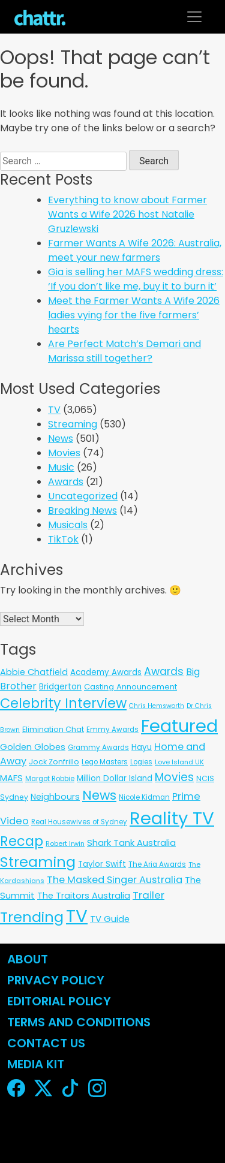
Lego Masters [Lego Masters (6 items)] (105, 762)
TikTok (63, 539)
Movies (64, 453)
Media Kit (35, 1064)
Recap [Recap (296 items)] (21, 841)
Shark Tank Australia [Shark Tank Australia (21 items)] (131, 842)
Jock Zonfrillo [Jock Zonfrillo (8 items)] (54, 762)
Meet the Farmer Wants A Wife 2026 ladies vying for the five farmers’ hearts (134, 315)
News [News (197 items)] (99, 795)
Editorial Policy (60, 1001)
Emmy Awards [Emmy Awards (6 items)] (112, 729)
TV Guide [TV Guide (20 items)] (110, 918)
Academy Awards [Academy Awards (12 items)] (106, 672)
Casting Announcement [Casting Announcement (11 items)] (130, 686)
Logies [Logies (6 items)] (141, 762)
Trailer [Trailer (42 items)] (148, 895)
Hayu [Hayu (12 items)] (141, 747)
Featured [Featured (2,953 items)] (179, 726)
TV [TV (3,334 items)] (77, 915)
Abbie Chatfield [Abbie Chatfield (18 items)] (34, 672)
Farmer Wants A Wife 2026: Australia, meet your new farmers (134, 250)
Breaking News (82, 510)
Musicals (68, 525)
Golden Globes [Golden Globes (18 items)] (32, 747)
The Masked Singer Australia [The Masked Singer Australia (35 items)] (114, 880)
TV (54, 410)
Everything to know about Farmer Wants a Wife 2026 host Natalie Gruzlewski (127, 214)
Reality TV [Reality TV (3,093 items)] (172, 818)
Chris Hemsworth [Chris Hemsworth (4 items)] (156, 705)
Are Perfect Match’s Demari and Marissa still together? (124, 351)
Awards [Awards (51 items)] (164, 671)
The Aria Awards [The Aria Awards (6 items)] (157, 864)
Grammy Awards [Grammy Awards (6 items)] (98, 747)
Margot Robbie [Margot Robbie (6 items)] (49, 779)
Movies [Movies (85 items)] (174, 777)
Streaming (72, 424)
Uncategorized (83, 496)
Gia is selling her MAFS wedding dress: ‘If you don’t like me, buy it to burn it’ (135, 279)
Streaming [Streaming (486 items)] (38, 862)
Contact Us (46, 1043)
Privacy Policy (55, 980)
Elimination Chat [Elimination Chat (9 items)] (53, 729)
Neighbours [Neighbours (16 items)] (55, 797)
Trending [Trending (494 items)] (32, 917)
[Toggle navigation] (194, 16)
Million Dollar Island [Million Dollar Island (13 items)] (114, 778)
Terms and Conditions (79, 1022)
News (60, 438)
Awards (65, 482)
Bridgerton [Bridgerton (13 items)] (60, 686)
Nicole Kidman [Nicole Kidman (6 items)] (144, 797)
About (27, 959)
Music (61, 467)
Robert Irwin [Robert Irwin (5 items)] (65, 843)
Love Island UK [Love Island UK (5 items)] (179, 762)
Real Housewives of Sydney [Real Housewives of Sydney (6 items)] (79, 822)
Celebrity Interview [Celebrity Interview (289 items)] (63, 703)
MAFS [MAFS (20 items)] (11, 778)
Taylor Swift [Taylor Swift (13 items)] (102, 864)
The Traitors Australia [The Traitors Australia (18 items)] (83, 896)
